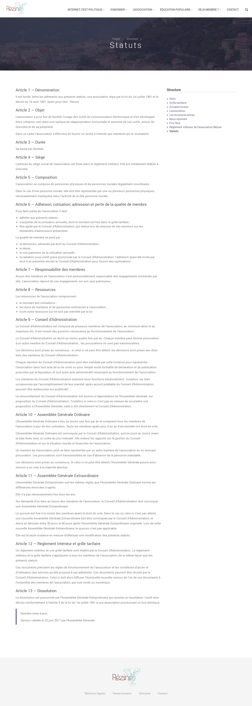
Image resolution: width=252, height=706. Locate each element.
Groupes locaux (178, 107)
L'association (177, 111)
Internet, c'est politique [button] (86, 9)
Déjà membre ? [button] (209, 9)
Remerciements (122, 693)
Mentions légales (95, 693)
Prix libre (174, 123)
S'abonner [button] (118, 9)
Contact (233, 9)
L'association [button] (143, 9)
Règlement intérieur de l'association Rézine (195, 127)
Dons (172, 98)
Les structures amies (182, 115)
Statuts (173, 131)
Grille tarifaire (177, 103)
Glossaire (144, 693)
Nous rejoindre (178, 119)
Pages (116, 39)
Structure (132, 39)
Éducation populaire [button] (176, 9)
